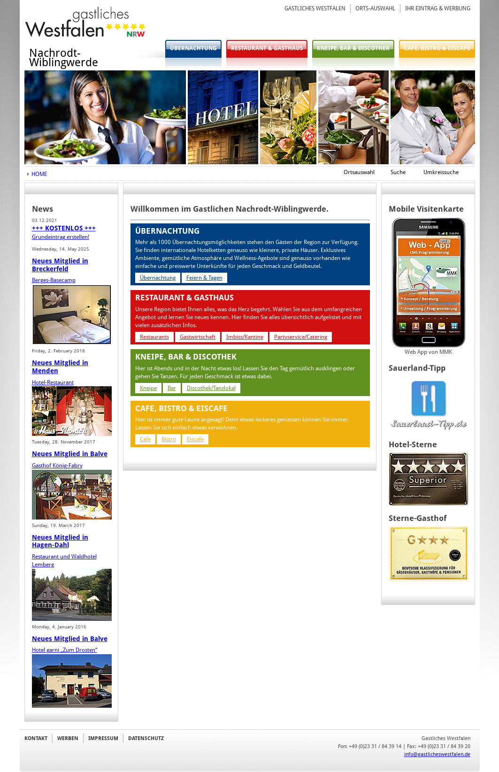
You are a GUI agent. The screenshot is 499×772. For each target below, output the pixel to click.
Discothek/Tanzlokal (211, 388)
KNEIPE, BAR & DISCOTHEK (353, 48)
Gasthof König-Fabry (57, 465)
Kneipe (148, 388)
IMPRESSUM (103, 738)
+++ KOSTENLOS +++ (64, 228)
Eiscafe (195, 439)
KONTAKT (35, 738)
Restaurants (154, 337)
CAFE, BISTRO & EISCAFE (437, 48)
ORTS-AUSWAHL (375, 8)
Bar (172, 388)
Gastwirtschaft (197, 337)
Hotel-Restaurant (53, 382)
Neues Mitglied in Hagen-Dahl (60, 541)
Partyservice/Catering (300, 337)
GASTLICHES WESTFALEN (314, 8)
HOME (39, 174)
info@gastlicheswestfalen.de (437, 754)
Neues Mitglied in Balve (69, 454)
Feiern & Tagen (204, 278)
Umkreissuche (441, 172)
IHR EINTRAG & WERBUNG (437, 8)
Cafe (145, 439)
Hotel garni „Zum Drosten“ (64, 650)
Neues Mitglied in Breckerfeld (60, 265)
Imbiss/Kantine (244, 337)
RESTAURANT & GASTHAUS (267, 48)
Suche (398, 172)
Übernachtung (158, 278)
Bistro (168, 439)
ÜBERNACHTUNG (193, 48)
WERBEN (67, 738)
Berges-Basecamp (54, 280)
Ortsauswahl (359, 172)
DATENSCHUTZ (146, 738)
